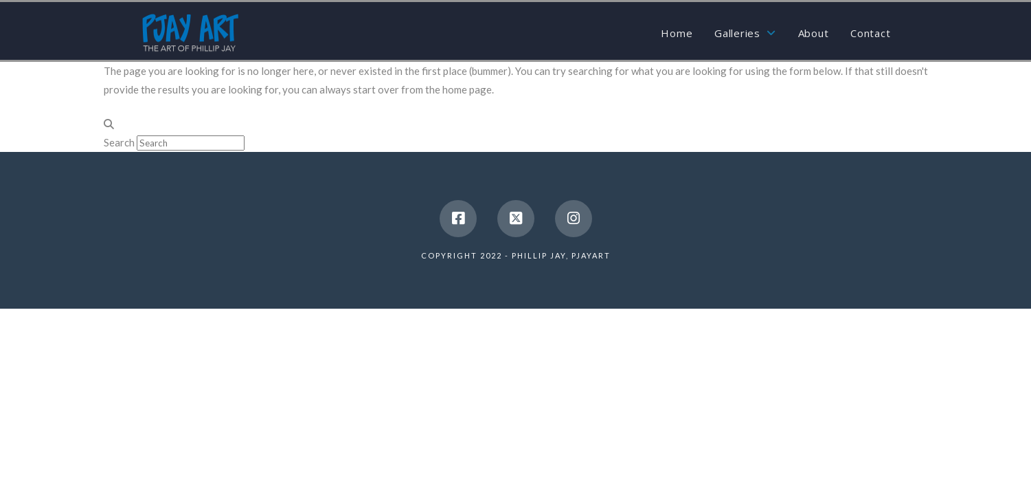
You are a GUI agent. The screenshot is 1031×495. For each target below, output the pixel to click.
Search (119, 142)
